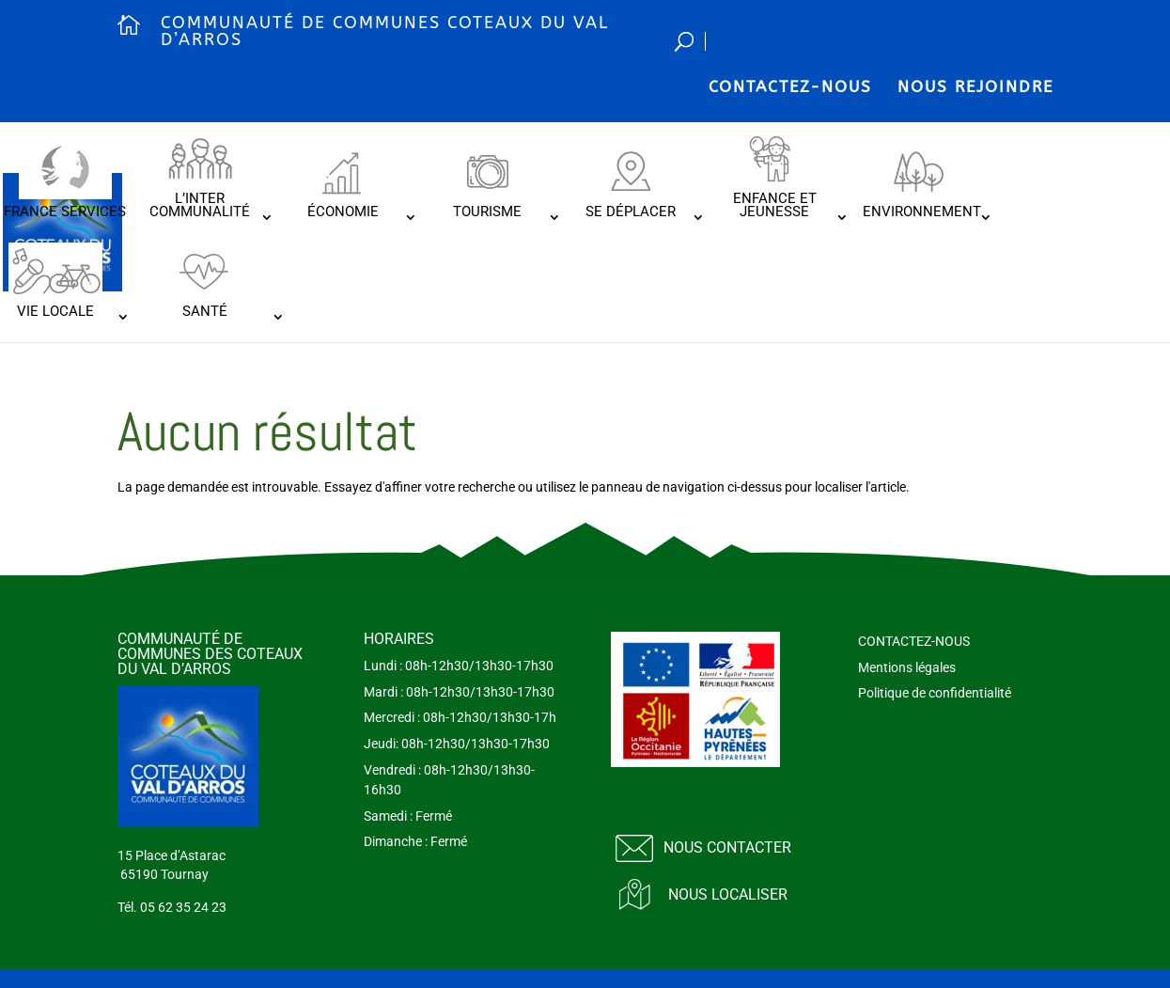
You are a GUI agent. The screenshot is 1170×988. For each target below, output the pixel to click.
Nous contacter (727, 847)
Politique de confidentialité (934, 692)
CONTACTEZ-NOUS (790, 86)
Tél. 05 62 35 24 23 (171, 907)
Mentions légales (907, 667)
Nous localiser (728, 894)
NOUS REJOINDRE (975, 86)
